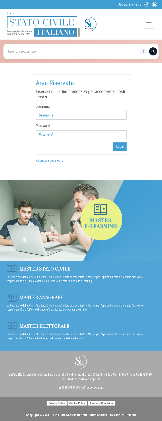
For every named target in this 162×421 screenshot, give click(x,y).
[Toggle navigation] (149, 24)
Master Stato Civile (38, 268)
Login (120, 146)
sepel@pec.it (94, 387)
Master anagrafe (35, 297)
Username (43, 106)
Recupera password (50, 160)
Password (43, 126)
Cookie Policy (77, 403)
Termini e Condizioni (101, 403)
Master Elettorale (38, 326)
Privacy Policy (56, 403)
